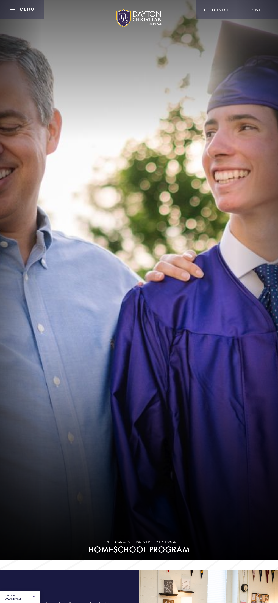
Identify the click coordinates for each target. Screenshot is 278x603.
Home (105, 542)
